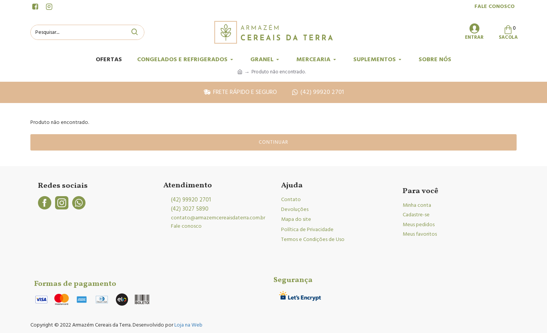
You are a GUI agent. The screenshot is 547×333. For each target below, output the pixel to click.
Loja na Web (187, 325)
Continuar (273, 142)
